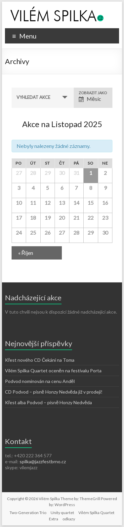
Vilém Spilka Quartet (96, 512)
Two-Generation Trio (28, 512)
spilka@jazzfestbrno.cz (43, 461)
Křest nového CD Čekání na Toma (40, 360)
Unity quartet (62, 512)
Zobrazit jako (93, 93)
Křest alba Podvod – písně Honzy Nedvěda (48, 402)
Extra (53, 518)
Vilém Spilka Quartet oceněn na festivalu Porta (53, 370)
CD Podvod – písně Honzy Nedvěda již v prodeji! (54, 392)
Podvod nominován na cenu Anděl (40, 381)
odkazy (68, 518)
